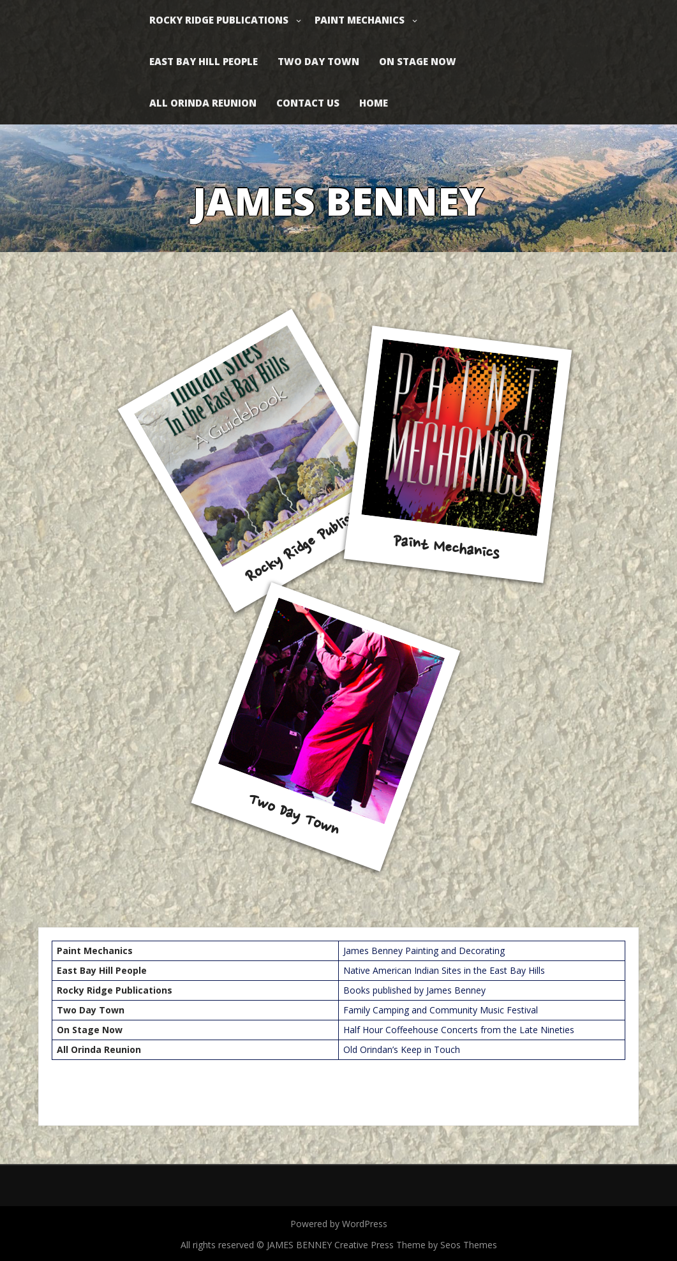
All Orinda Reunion (203, 102)
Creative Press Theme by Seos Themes (415, 1245)
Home (373, 102)
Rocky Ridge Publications (218, 19)
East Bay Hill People (203, 61)
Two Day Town (318, 61)
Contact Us (307, 102)
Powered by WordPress (338, 1224)
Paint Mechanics (360, 19)
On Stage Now (417, 61)
